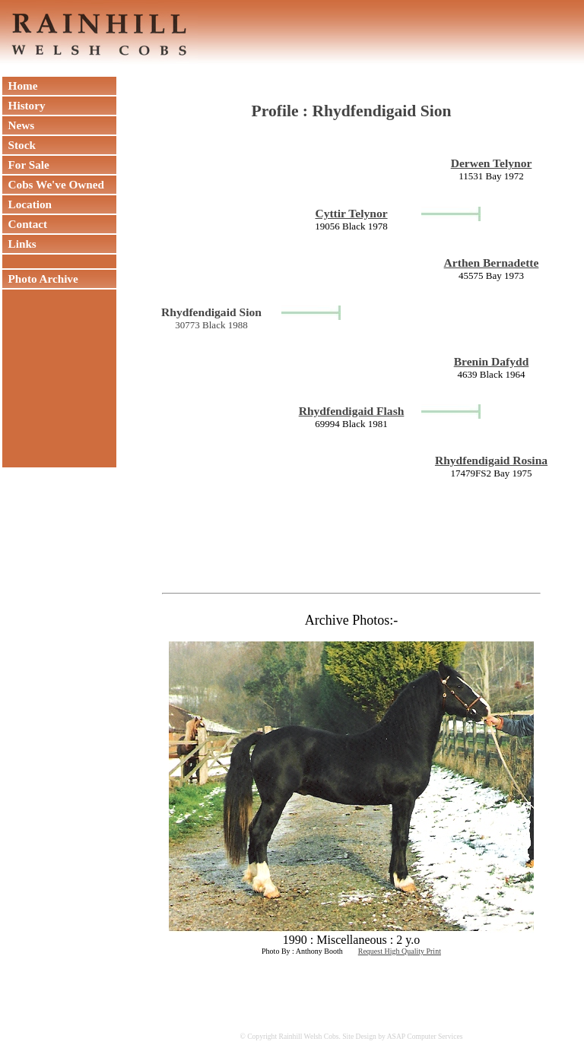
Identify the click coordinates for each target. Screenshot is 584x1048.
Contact (24, 223)
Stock (19, 144)
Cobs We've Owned (53, 184)
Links (19, 243)
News (18, 125)
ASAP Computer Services (425, 1036)
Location (27, 204)
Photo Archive (40, 278)
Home (19, 85)
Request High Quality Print (399, 951)
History (24, 105)
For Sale (25, 164)
